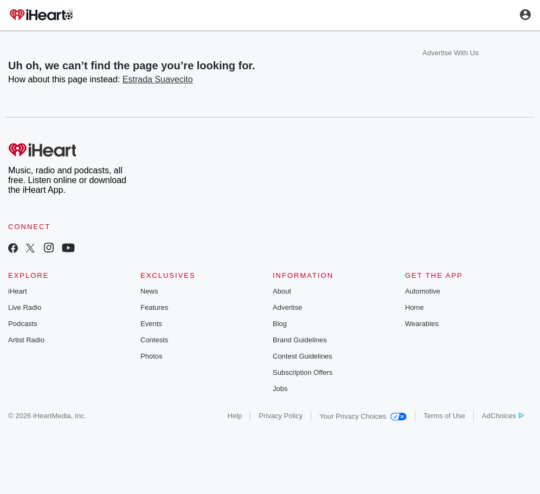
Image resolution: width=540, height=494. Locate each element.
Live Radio (24, 307)
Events (151, 324)
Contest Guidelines (302, 356)
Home (414, 307)
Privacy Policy (281, 416)
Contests (154, 340)
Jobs (280, 389)
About (282, 291)
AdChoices (503, 416)
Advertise (287, 307)
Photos (151, 356)
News (149, 291)
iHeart (17, 291)
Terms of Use (444, 416)
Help (235, 416)
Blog (280, 324)
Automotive (422, 291)
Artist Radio (26, 340)
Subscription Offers (302, 372)
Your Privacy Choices (363, 416)
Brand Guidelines (300, 340)
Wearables (422, 324)
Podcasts (22, 324)
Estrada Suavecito (158, 79)
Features (154, 307)
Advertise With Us (450, 53)
